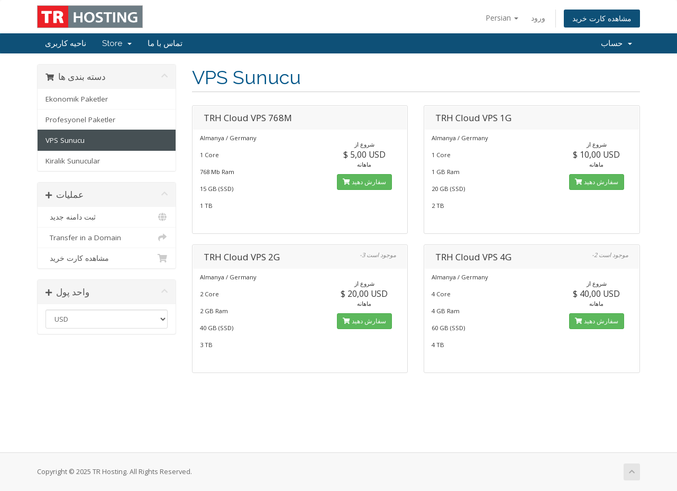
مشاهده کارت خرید (602, 18)
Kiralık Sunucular (72, 161)
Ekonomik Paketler (76, 99)
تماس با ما (165, 43)
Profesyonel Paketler (80, 119)
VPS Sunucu (65, 140)
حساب (616, 43)
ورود (538, 18)
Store (117, 43)
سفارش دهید (364, 181)
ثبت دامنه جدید (106, 217)
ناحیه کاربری (65, 43)
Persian (502, 18)
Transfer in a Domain (106, 237)
